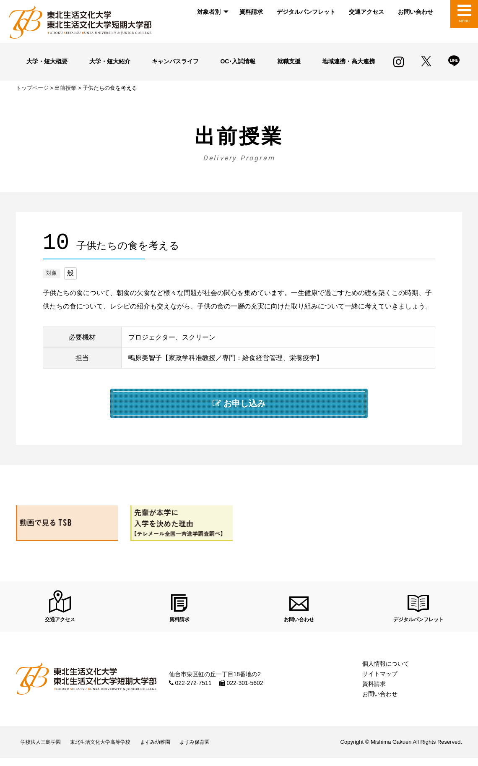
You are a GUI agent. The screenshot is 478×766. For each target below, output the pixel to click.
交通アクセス (366, 11)
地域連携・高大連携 (347, 61)
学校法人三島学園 (44, 748)
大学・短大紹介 (110, 61)
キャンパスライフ (177, 61)
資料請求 (251, 11)
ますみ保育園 (221, 748)
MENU (464, 21)
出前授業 (65, 88)
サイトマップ (379, 677)
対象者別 (209, 11)
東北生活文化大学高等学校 (112, 748)
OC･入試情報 (239, 61)
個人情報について (385, 667)
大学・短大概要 (47, 61)
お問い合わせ (415, 11)
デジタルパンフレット (306, 11)
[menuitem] (211, 12)
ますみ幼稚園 (174, 748)
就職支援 (288, 61)
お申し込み (239, 403)
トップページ (32, 88)
